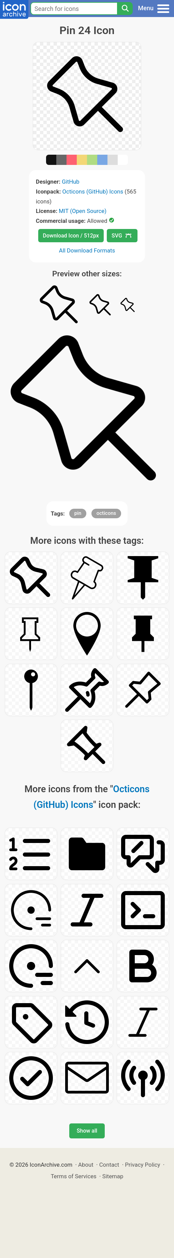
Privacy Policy (142, 1164)
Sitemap (113, 1176)
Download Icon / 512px (71, 235)
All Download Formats (87, 250)
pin (78, 513)
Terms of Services (74, 1176)
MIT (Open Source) (82, 211)
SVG (121, 235)
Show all (87, 1130)
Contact (109, 1164)
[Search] (125, 8)
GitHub (70, 181)
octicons (106, 513)
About (85, 1164)
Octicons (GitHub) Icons (93, 191)
